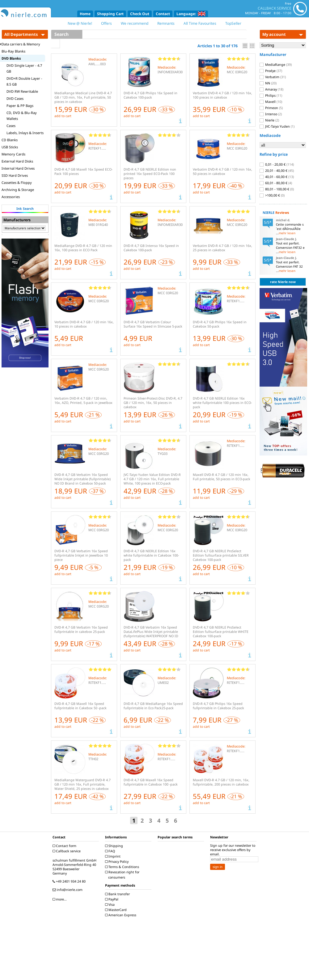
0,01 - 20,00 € (277, 164)
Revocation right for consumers (123, 874)
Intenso (271, 114)
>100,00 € (272, 195)
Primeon (271, 108)
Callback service (67, 851)
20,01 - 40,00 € (277, 170)
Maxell (271, 102)
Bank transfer (118, 894)
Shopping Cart (110, 13)
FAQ (111, 851)
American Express (121, 915)
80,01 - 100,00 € (277, 189)
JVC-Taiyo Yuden (277, 126)
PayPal (112, 899)
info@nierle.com (68, 890)
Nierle (269, 120)
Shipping (115, 846)
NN (268, 83)
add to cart (62, 116)
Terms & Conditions (123, 867)
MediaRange (276, 64)
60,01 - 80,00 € (276, 183)
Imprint (114, 856)
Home (85, 13)
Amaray (271, 89)
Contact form (65, 846)
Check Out (139, 13)
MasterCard (117, 910)
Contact (163, 13)
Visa (111, 904)
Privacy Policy (118, 861)
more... (60, 899)
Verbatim (273, 77)
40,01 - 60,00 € (277, 177)
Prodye (271, 71)
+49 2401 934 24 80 (70, 881)
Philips (271, 95)
